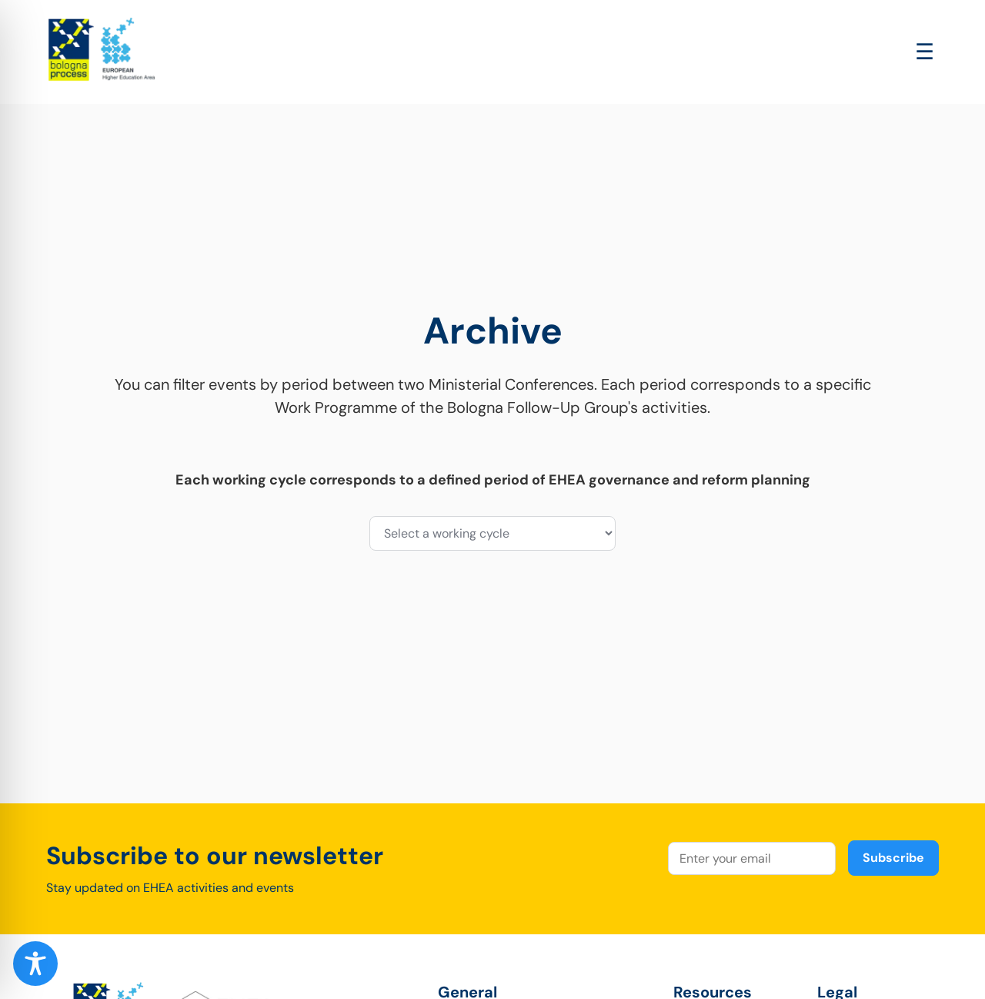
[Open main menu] (924, 52)
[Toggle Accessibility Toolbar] (35, 963)
